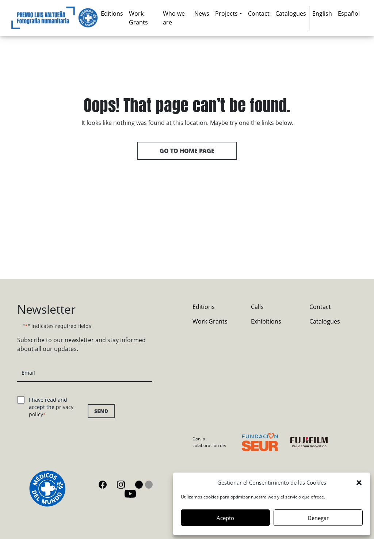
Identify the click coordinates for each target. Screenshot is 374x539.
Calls (257, 307)
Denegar (318, 517)
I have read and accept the (51, 407)
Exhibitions (266, 321)
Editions (112, 13)
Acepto (225, 517)
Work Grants (138, 17)
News (201, 13)
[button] (359, 482)
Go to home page (187, 151)
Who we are (174, 17)
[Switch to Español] (349, 13)
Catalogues (290, 13)
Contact (259, 13)
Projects (226, 13)
